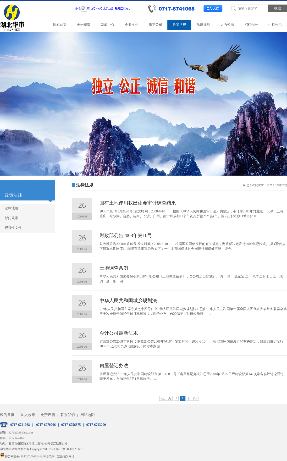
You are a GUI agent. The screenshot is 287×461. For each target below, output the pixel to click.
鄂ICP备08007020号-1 (69, 449)
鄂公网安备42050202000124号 (21, 456)
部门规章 (11, 218)
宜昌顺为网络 (65, 456)
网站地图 (87, 415)
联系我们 (68, 415)
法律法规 (11, 208)
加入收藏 (28, 415)
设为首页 (7, 415)
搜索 (277, 8)
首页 (269, 185)
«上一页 (166, 398)
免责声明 (48, 415)
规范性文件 (13, 228)
